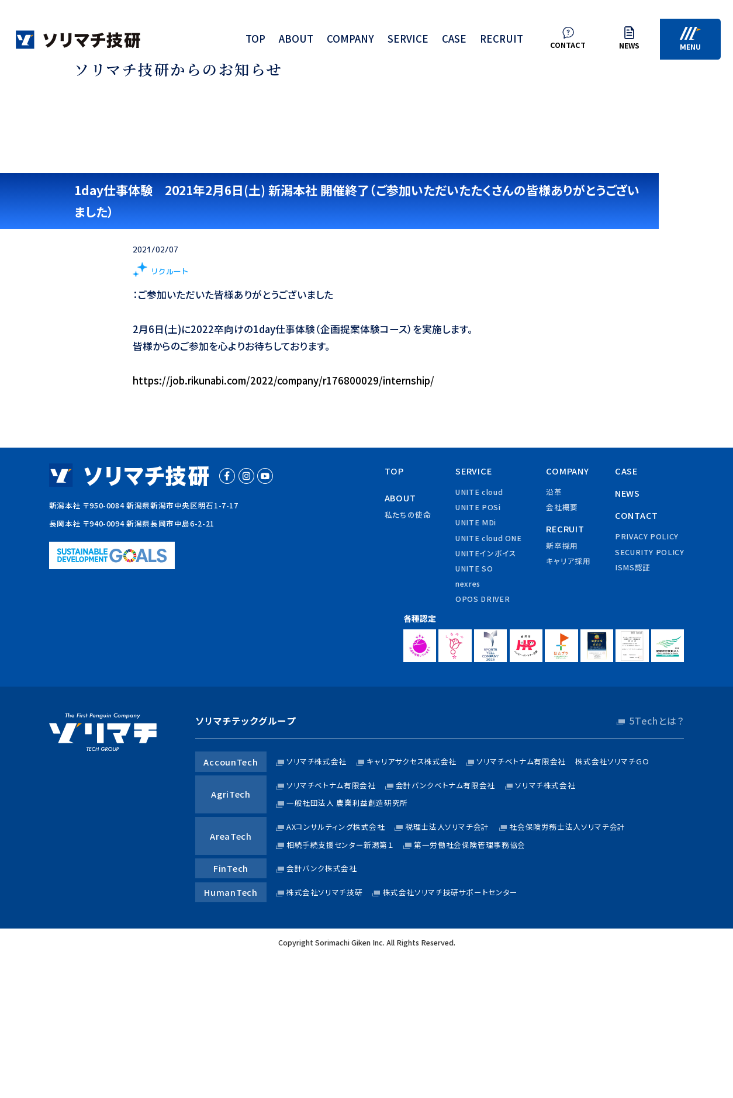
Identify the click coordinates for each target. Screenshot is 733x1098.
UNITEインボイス (485, 553)
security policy (649, 551)
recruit (501, 41)
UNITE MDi (475, 522)
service (408, 41)
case (454, 41)
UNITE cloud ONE (488, 537)
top (255, 41)
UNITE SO (474, 568)
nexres (467, 583)
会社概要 (562, 506)
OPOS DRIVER (482, 598)
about (296, 41)
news (627, 493)
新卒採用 (562, 545)
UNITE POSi (477, 506)
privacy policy (647, 536)
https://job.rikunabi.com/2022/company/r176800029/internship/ (283, 380)
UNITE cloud (479, 491)
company (350, 41)
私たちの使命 (408, 514)
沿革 (554, 491)
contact (636, 515)
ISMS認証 (633, 567)
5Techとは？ (656, 721)
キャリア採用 (568, 560)
